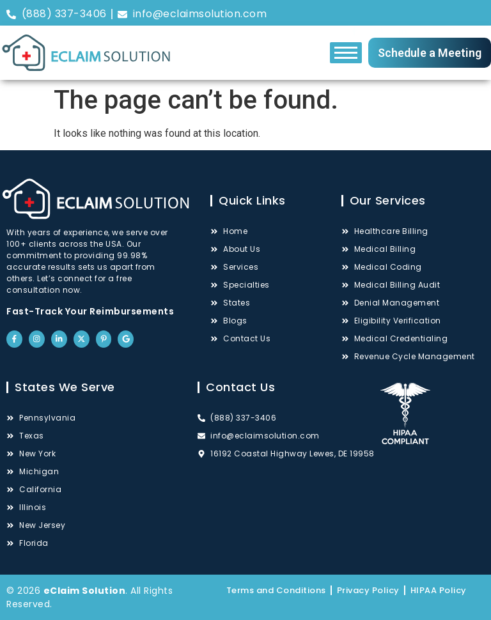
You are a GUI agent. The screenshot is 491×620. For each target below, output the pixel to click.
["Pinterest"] (451, 12)
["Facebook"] (354, 12)
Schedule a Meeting (429, 52)
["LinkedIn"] (403, 12)
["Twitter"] (427, 12)
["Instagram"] (378, 12)
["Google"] (476, 12)
